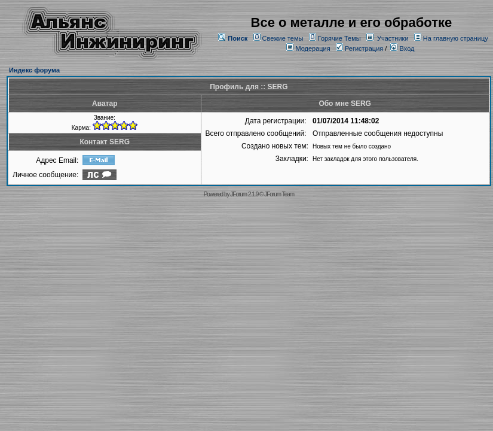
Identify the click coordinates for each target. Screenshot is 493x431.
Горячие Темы (339, 38)
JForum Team (279, 194)
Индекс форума (34, 70)
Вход (402, 48)
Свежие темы (283, 38)
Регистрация (359, 48)
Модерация (312, 48)
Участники (393, 38)
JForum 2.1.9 (244, 194)
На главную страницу (455, 38)
